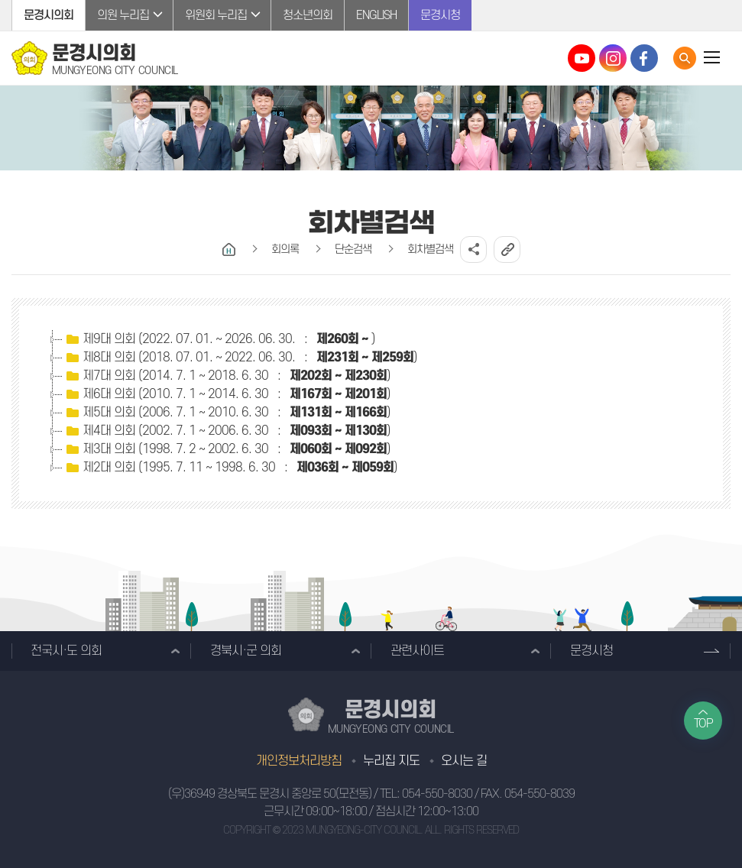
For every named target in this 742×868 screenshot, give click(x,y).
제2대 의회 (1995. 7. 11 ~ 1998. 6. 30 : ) (230, 467)
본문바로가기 (0, 0)
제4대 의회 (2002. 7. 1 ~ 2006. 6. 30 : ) (226, 431)
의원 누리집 (123, 15)
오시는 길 (464, 761)
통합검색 (685, 58)
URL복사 (507, 249)
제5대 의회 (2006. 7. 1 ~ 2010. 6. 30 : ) (226, 412)
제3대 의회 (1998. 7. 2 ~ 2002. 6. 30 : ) (226, 449)
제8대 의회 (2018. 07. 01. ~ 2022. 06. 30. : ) (240, 357)
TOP (703, 723)
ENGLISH (376, 15)
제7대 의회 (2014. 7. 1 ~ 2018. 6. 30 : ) (226, 376)
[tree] (371, 403)
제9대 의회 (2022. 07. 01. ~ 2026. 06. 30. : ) (219, 339)
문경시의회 (48, 15)
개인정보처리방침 (299, 761)
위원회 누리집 (216, 15)
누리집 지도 (391, 761)
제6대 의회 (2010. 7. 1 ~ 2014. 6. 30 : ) (226, 394)
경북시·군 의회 (245, 651)
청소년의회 (307, 15)
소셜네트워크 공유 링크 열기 (473, 249)
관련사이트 (417, 651)
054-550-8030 (437, 794)
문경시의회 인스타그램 (613, 58)
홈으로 (228, 249)
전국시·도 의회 (66, 651)
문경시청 (440, 15)
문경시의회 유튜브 (581, 58)
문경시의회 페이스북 (644, 58)
